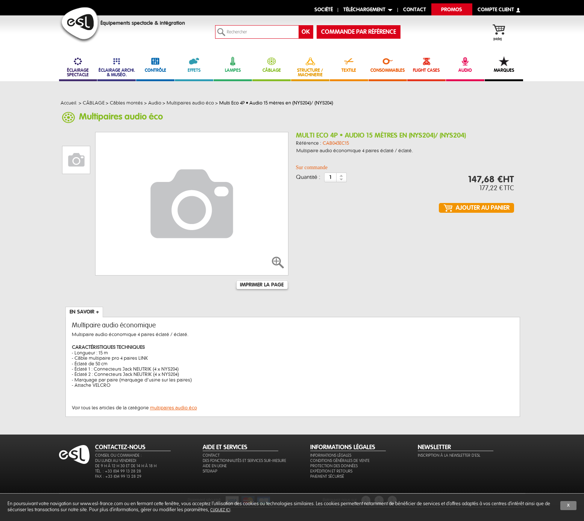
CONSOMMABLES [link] (388, 64)
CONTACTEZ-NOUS (120, 447)
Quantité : (308, 177)
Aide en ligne (215, 466)
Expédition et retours (331, 471)
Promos (451, 10)
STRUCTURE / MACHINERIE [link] (310, 66)
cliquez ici (220, 510)
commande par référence (358, 32)
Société (323, 10)
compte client (496, 10)
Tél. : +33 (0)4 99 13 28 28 (118, 471)
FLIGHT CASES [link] (426, 64)
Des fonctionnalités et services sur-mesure (244, 461)
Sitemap (210, 471)
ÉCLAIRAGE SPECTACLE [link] (78, 66)
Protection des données (334, 466)
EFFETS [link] (194, 64)
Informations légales (330, 455)
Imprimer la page (262, 285)
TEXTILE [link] (349, 64)
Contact (211, 455)
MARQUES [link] (504, 64)
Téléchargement (364, 10)
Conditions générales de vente (340, 461)
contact (414, 10)
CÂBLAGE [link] (271, 64)
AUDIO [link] (465, 64)
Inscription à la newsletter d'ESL (449, 455)
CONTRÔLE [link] (155, 64)
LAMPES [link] (233, 64)
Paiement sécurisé (327, 476)
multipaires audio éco (173, 408)
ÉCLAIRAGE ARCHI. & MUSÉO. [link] (116, 66)
